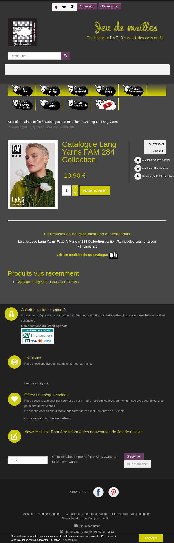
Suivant (159, 151)
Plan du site (120, 513)
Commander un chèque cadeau (47, 418)
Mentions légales (49, 513)
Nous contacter (140, 513)
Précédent (157, 144)
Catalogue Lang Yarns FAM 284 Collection (48, 282)
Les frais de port (36, 383)
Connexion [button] (87, 6)
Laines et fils (31, 122)
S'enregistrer (110, 6)
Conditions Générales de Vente (86, 513)
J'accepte (150, 538)
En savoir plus (69, 540)
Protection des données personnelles (86, 518)
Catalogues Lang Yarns (101, 122)
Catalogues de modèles (62, 122)
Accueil (13, 122)
